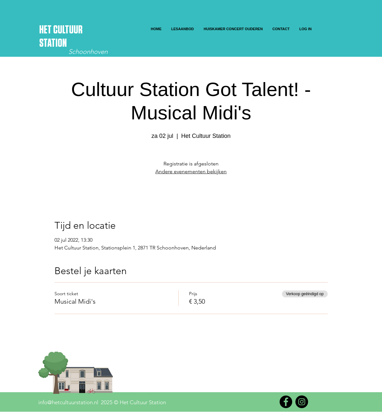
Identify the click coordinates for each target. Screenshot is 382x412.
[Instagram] (301, 401)
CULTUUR (67, 30)
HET (46, 30)
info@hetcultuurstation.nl (68, 402)
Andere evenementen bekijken (191, 171)
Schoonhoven (88, 51)
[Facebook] (286, 401)
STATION (53, 43)
